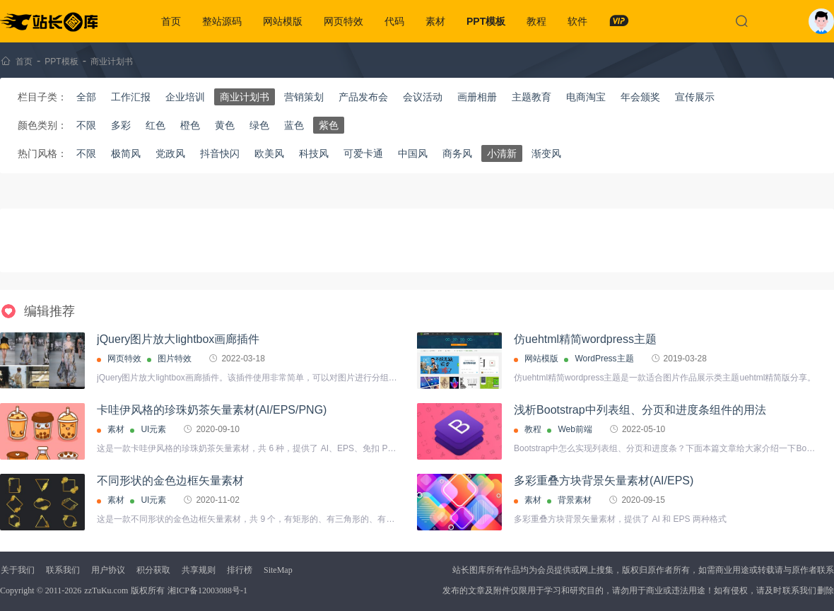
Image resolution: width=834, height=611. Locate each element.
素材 (435, 21)
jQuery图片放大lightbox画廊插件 (178, 339)
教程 (536, 21)
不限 (86, 125)
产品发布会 (363, 97)
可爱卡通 (363, 153)
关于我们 (18, 570)
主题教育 (531, 97)
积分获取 (153, 570)
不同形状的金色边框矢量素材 (170, 481)
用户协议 (108, 570)
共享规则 (199, 570)
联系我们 (63, 570)
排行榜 (239, 570)
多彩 (121, 125)
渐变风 (546, 153)
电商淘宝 (586, 97)
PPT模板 (485, 21)
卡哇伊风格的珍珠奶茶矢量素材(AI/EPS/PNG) (212, 410)
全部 (86, 97)
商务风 (457, 153)
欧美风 (269, 153)
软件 (577, 21)
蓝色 (294, 125)
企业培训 (185, 97)
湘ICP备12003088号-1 (207, 590)
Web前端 (575, 429)
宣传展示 (695, 97)
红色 (155, 125)
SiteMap (278, 570)
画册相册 (477, 97)
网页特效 (343, 21)
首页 (171, 21)
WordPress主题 (604, 358)
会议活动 (422, 97)
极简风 (126, 153)
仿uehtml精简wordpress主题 (585, 339)
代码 (394, 21)
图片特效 (175, 358)
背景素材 (575, 500)
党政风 (170, 153)
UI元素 (153, 429)
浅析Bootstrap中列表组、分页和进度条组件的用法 (639, 410)
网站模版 (283, 21)
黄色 (225, 125)
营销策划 (304, 97)
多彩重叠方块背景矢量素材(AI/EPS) (603, 481)
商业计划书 (111, 61)
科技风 (314, 153)
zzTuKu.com (106, 590)
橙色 (190, 125)
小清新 (502, 153)
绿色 (259, 125)
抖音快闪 (220, 153)
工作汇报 (131, 97)
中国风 (413, 153)
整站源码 (222, 21)
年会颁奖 (640, 97)
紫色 (329, 125)
